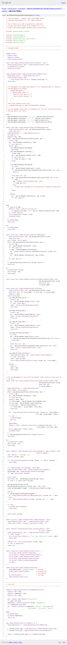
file (37, 15)
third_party (12, 8)
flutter (4, 8)
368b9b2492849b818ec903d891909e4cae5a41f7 (44, 8)
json (63, 642)
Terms (20, 642)
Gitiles (10, 642)
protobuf (21, 8)
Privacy (15, 642)
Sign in (63, 3)
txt (60, 642)
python (4, 11)
